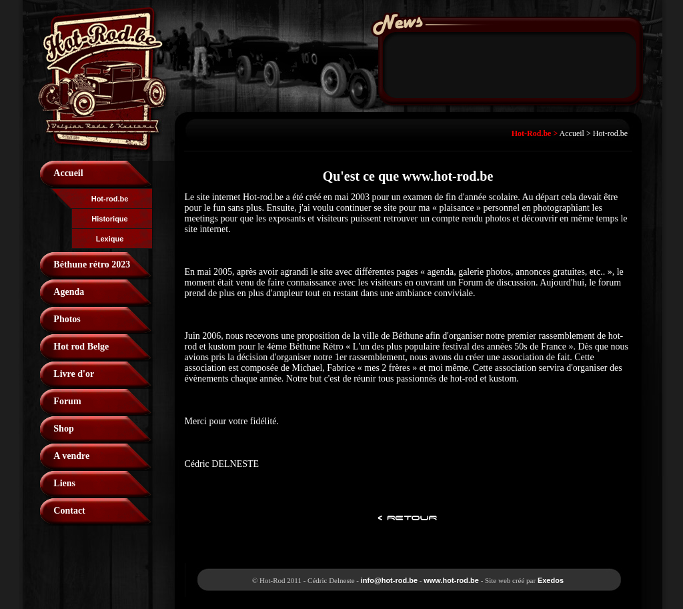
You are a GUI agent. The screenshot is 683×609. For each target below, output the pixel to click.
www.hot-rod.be (451, 580)
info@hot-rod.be (389, 580)
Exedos (551, 580)
